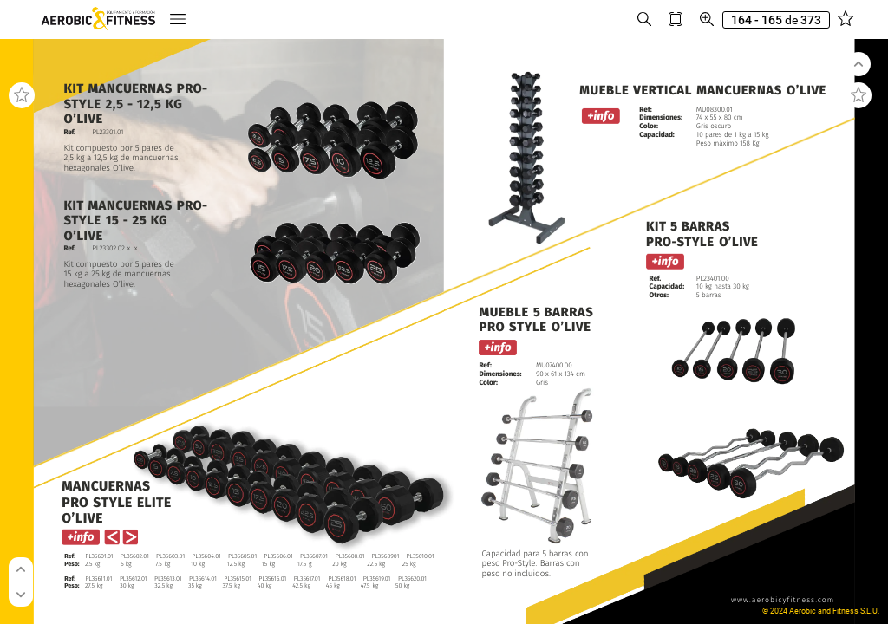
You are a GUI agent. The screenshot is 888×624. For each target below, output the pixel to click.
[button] (177, 19)
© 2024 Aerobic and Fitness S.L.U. (820, 611)
